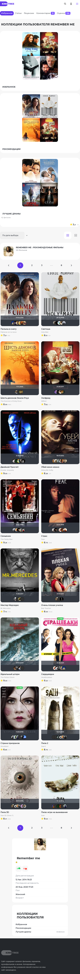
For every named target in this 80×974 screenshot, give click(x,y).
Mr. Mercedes (6, 608)
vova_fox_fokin (65, 530)
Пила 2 (44, 743)
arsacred (13, 737)
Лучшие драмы (40, 932)
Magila (55, 323)
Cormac (58, 392)
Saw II (43, 746)
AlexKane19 (24, 737)
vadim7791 (20, 599)
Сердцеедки (47, 674)
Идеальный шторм (10, 674)
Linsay (15, 323)
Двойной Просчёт (10, 467)
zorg (61, 461)
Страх (44, 536)
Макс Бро (63, 530)
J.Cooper (54, 461)
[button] (77, 4)
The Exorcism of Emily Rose (11, 401)
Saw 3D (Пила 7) (7, 815)
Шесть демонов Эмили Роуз (15, 398)
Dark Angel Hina (22, 806)
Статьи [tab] (18, 13)
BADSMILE (57, 323)
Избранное (21, 924)
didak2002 (13, 323)
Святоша (45, 329)
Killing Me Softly (47, 470)
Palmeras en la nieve (9, 332)
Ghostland (4, 746)
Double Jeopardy (7, 470)
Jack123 (62, 599)
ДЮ (15, 737)
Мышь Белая (23, 530)
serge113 (15, 668)
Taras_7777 (58, 461)
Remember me (62, 323)
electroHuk (21, 392)
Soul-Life (59, 323)
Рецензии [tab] (29, 13)
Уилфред (45, 398)
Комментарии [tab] (45, 13)
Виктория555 (61, 530)
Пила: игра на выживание (54, 812)
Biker (14, 461)
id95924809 (15, 599)
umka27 (18, 737)
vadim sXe (64, 323)
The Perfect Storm (7, 677)
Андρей (58, 530)
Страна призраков (10, 743)
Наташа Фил (24, 323)
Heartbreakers (46, 677)
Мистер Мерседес (10, 605)
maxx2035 (17, 530)
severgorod (63, 392)
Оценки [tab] (63, 13)
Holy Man (44, 332)
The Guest (18, 668)
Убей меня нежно (50, 467)
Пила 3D (5, 812)
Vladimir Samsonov (57, 599)
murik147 (18, 323)
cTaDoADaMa (61, 737)
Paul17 (54, 530)
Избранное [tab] (7, 13)
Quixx (59, 599)
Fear (43, 539)
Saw (42, 815)
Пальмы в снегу (8, 329)
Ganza (63, 461)
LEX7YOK (22, 599)
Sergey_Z (22, 668)
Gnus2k (59, 668)
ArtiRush (62, 668)
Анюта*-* (17, 392)
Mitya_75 (56, 461)
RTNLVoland (21, 530)
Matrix (17, 461)
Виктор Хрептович (18, 599)
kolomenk (21, 461)
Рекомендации (23, 928)
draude (20, 668)
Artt (56, 392)
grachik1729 (23, 461)
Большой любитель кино (58, 737)
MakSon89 (54, 806)
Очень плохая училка (52, 605)
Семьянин (6, 536)
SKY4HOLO (19, 461)
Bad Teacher (46, 608)
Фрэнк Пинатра (19, 392)
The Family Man (7, 539)
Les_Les (22, 323)
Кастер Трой (65, 461)
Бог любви (19, 530)
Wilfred (43, 401)
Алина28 (20, 323)
